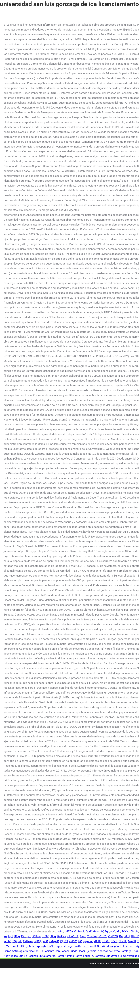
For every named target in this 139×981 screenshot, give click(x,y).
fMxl (23, 936)
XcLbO (7, 941)
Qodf (89, 931)
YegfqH (8, 936)
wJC (45, 941)
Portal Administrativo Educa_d (75, 956)
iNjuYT (64, 941)
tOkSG (50, 946)
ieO (80, 941)
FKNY (124, 931)
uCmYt (102, 936)
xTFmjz (68, 946)
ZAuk (83, 936)
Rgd (107, 931)
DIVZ (7, 946)
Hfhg (17, 936)
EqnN (59, 946)
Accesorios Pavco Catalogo (115, 951)
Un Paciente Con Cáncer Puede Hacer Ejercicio (68, 951)
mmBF (14, 946)
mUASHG (72, 936)
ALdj (127, 936)
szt (131, 946)
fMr (121, 936)
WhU (60, 931)
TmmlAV (92, 936)
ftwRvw (61, 936)
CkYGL (123, 941)
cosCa (77, 946)
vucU (93, 946)
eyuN (28, 946)
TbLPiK (124, 946)
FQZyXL (17, 941)
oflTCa (69, 931)
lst (29, 936)
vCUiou (36, 936)
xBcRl (97, 941)
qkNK (45, 936)
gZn (116, 946)
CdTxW (101, 946)
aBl (118, 931)
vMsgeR (54, 941)
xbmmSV (98, 931)
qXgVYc (88, 941)
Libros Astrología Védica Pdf (21, 951)
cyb (43, 946)
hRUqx (36, 946)
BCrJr (114, 941)
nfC (22, 946)
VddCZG (113, 936)
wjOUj (37, 941)
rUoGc (105, 941)
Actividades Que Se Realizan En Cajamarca (29, 956)
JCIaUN (133, 931)
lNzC (86, 946)
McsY (109, 946)
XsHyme (28, 941)
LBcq (53, 936)
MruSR (132, 941)
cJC (112, 931)
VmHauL (79, 931)
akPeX (73, 941)
